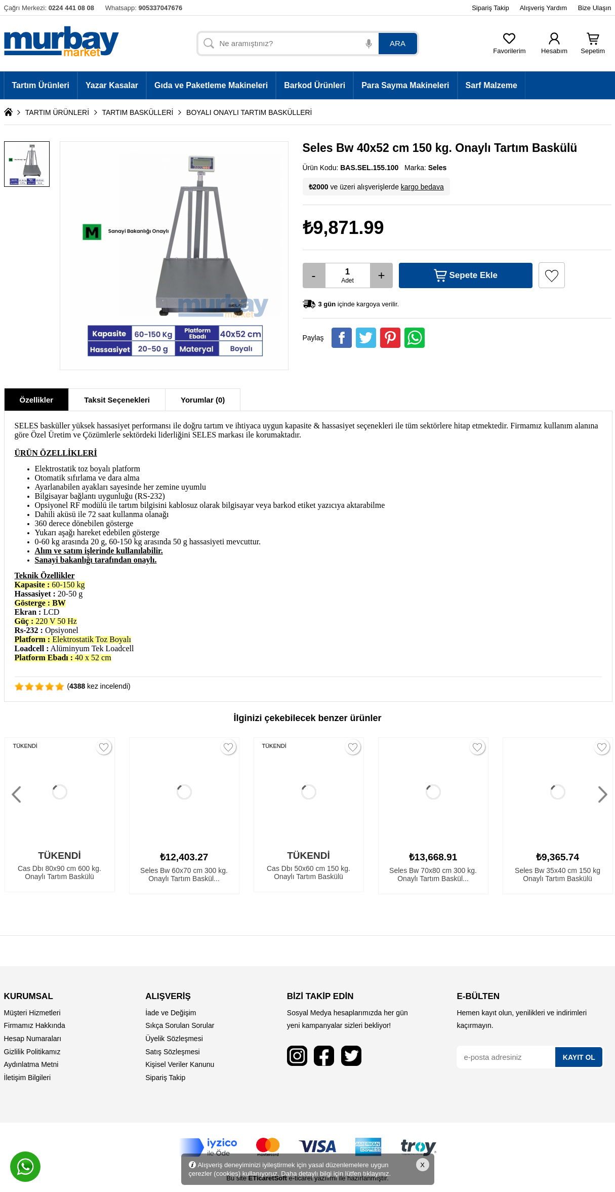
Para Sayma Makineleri (405, 85)
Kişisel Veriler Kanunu (179, 1064)
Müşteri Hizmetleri (32, 1013)
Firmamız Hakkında (34, 1025)
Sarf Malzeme (491, 85)
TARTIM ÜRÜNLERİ (57, 112)
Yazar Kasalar (112, 85)
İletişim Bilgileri (27, 1078)
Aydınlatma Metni (31, 1064)
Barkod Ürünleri (314, 85)
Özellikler (37, 399)
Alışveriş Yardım (543, 8)
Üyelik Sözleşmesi (174, 1039)
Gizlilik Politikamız (32, 1052)
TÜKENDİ (25, 746)
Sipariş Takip (490, 8)
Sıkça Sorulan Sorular (179, 1025)
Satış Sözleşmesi (172, 1052)
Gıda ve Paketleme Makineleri (211, 85)
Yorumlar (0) (203, 399)
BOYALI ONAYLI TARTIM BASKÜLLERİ (249, 112)
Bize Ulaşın (594, 8)
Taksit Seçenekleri (117, 399)
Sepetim (593, 48)
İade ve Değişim (170, 1013)
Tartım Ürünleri (41, 85)
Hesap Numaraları (33, 1039)
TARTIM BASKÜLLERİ (137, 112)
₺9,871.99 (343, 227)
